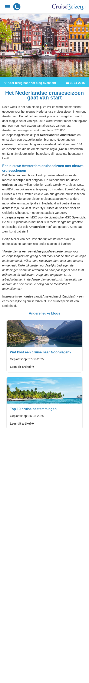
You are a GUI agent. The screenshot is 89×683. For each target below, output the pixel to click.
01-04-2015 (75, 83)
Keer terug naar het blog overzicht (30, 83)
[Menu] (7, 6)
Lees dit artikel (22, 366)
